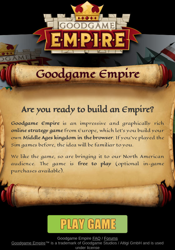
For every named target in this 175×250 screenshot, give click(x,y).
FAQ (96, 238)
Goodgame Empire (28, 243)
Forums (111, 238)
